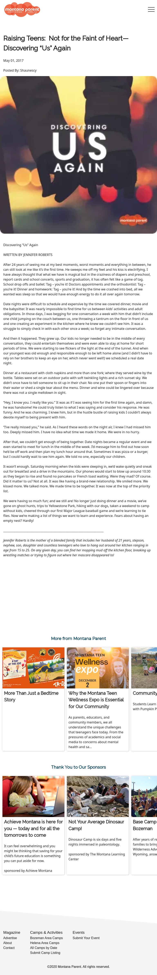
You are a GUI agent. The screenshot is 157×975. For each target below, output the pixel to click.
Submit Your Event (86, 938)
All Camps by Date (43, 948)
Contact (9, 948)
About (7, 943)
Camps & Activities (46, 932)
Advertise (10, 938)
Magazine (11, 932)
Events (79, 932)
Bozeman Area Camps (46, 938)
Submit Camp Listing (45, 952)
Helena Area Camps (44, 943)
